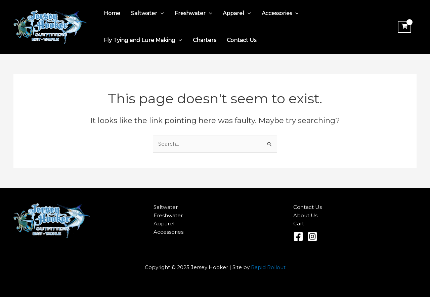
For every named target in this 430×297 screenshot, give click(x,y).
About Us (305, 215)
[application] (160, 13)
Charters (204, 40)
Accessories (280, 13)
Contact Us (241, 40)
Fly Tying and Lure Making (143, 40)
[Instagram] (312, 236)
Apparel (237, 13)
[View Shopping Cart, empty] (404, 27)
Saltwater (147, 13)
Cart (298, 223)
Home (112, 13)
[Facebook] (298, 236)
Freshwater (193, 13)
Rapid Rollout (268, 267)
